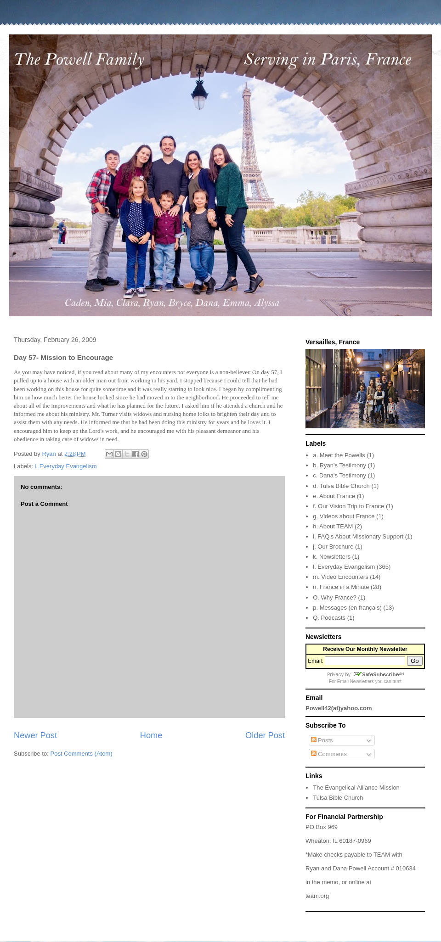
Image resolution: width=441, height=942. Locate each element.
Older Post (265, 735)
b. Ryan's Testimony (339, 465)
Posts (322, 740)
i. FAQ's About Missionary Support (358, 536)
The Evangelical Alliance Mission (356, 787)
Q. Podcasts (329, 617)
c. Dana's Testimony (339, 475)
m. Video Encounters (340, 576)
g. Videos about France (343, 516)
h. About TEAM (333, 526)
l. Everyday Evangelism (66, 466)
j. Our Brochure (333, 546)
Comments (329, 754)
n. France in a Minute (341, 586)
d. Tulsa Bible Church (341, 485)
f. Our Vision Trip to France (348, 506)
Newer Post (35, 735)
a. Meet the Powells (339, 455)
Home (151, 735)
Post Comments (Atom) (82, 753)
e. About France (334, 496)
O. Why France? (334, 597)
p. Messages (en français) (347, 607)
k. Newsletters (332, 556)
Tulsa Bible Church (338, 797)
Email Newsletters (355, 681)
